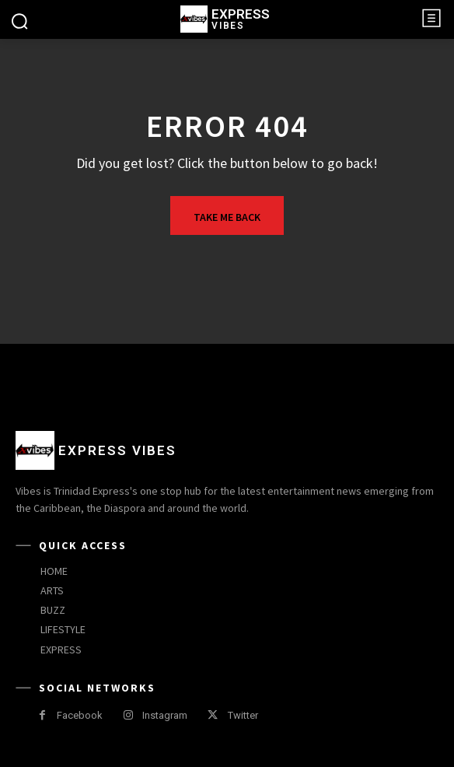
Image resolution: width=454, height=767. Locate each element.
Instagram (164, 715)
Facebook (80, 715)
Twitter (243, 715)
